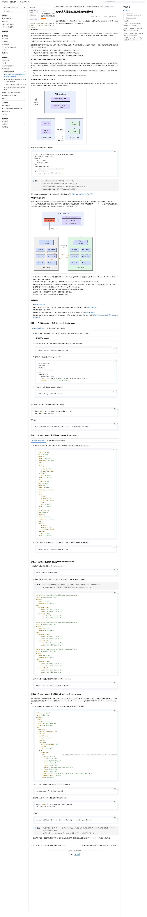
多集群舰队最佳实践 (79, 12)
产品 (24, 3)
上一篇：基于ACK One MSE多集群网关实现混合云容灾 (48, 865)
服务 (56, 3)
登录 (141, 3)
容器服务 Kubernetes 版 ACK (18, 8)
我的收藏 (114, 22)
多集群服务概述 (90, 319)
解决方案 (30, 3)
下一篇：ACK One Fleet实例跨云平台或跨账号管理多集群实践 (98, 865)
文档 (121, 3)
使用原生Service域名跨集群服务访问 (82, 201)
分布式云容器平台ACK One (58, 12)
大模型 (19, 3)
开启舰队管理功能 (39, 311)
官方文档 (5, 8)
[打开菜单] (3, 3)
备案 (125, 3)
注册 (134, 3)
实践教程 (69, 12)
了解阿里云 (62, 3)
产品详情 (104, 22)
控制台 (130, 3)
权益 (36, 3)
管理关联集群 (92, 314)
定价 (41, 3)
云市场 (46, 3)
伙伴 (51, 3)
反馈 (77, 874)
